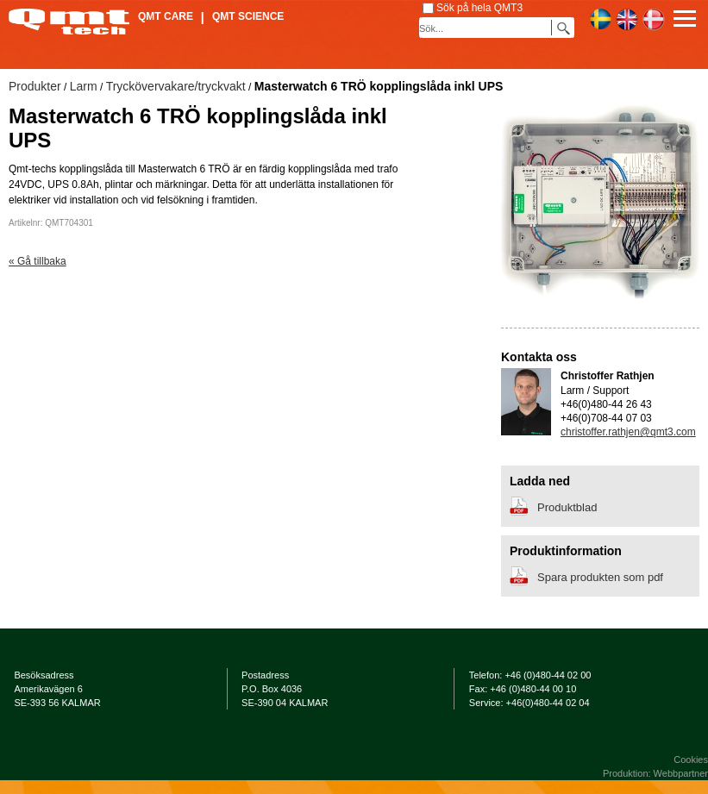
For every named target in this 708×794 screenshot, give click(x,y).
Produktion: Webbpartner (655, 773)
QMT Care (165, 16)
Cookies (691, 759)
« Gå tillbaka (37, 261)
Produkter (35, 86)
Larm (83, 86)
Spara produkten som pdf (600, 577)
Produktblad (567, 507)
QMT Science (248, 16)
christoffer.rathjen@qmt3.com (628, 432)
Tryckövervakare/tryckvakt (176, 86)
